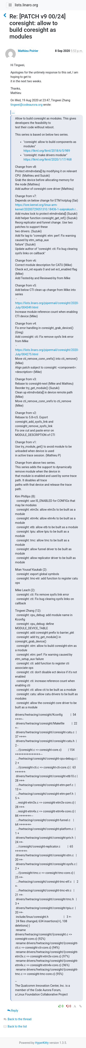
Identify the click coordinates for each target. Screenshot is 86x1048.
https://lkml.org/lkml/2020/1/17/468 (47, 159)
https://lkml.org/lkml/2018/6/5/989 (46, 150)
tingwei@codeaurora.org (26, 104)
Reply (12, 1010)
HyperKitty (42, 1042)
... (13, 112)
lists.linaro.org (26, 5)
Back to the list (15, 1026)
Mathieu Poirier (28, 51)
